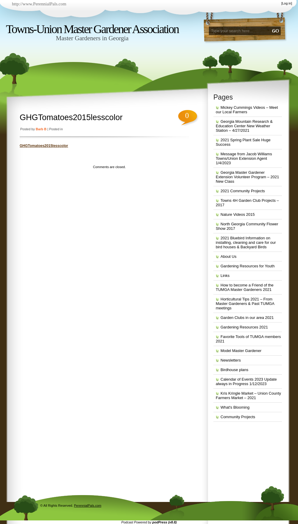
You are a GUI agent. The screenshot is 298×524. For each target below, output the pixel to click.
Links (225, 275)
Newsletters (231, 360)
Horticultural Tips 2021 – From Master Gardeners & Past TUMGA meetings (245, 303)
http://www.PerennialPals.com (39, 3)
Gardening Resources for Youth (247, 266)
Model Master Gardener (241, 350)
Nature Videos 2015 (238, 214)
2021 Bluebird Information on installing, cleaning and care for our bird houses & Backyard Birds (246, 242)
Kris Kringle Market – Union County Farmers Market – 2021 (248, 395)
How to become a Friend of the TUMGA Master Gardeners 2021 (245, 287)
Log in (286, 3)
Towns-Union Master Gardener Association (92, 29)
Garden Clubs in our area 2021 (247, 317)
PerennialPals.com (87, 505)
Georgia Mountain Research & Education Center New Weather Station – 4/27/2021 (244, 126)
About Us (228, 256)
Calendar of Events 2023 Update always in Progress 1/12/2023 (246, 381)
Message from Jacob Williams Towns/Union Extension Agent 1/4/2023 (244, 158)
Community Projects (238, 417)
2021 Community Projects (243, 191)
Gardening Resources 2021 (244, 327)
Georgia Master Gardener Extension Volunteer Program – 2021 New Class (247, 177)
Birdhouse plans (234, 370)
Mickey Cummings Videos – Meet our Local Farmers (247, 109)
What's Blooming (235, 407)
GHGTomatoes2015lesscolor (71, 117)
